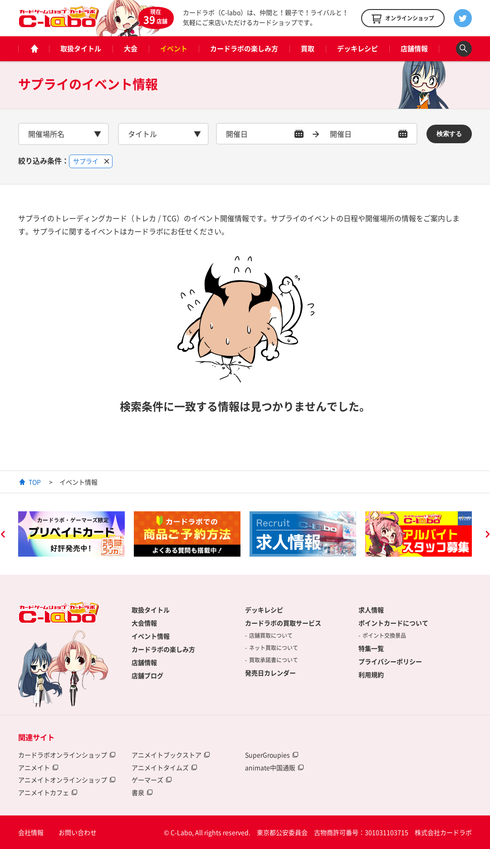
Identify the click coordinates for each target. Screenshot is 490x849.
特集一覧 (371, 648)
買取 (307, 48)
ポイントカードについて (393, 622)
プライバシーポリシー (390, 661)
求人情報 (371, 609)
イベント (173, 48)
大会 (130, 48)
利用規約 (371, 674)
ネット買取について (273, 648)
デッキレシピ (357, 48)
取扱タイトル (80, 48)
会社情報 (31, 832)
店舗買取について (271, 635)
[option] (71, 534)
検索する (449, 133)
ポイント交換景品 (384, 635)
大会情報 (144, 622)
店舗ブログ (147, 675)
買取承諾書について (273, 660)
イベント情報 (151, 635)
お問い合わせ (78, 832)
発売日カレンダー (270, 672)
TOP (35, 481)
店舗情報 (414, 48)
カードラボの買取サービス (283, 622)
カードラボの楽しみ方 (244, 48)
